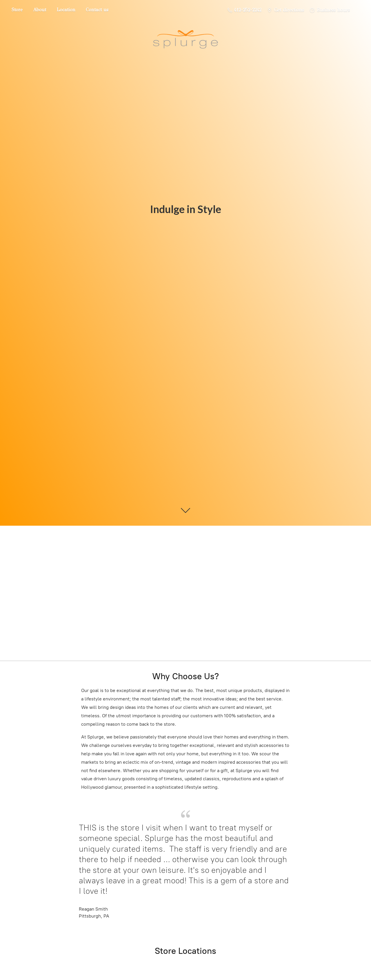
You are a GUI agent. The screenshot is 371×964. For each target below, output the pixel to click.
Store (17, 9)
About (39, 9)
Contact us (97, 9)
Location (66, 9)
